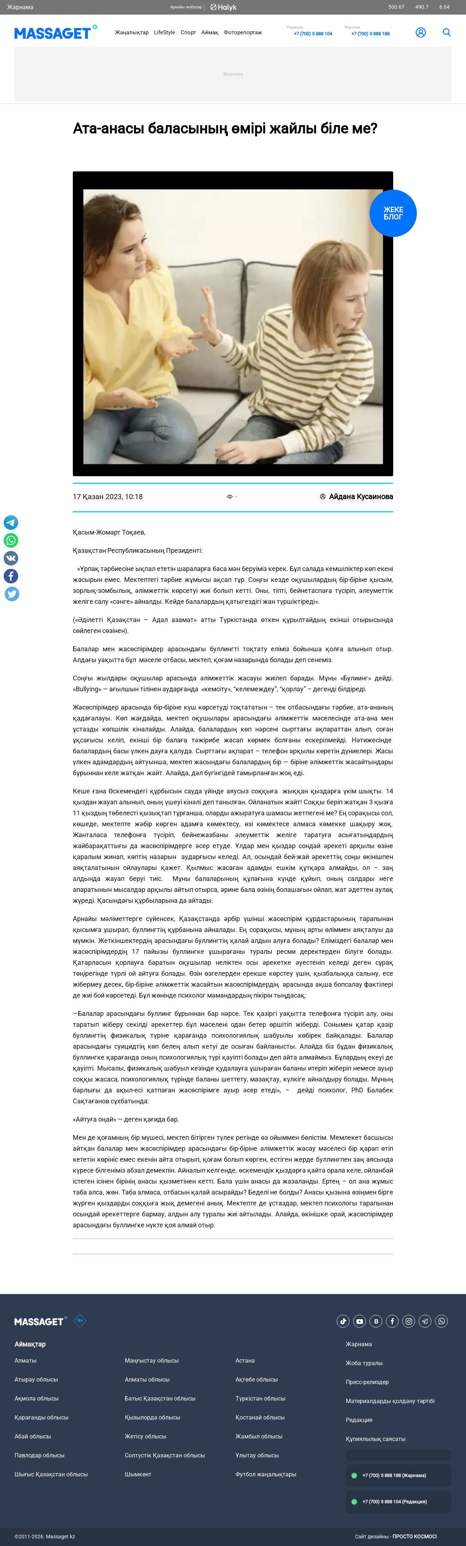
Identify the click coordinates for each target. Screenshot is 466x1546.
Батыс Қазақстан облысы (160, 1398)
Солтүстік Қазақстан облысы (165, 1455)
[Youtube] (359, 1321)
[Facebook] (392, 1321)
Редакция (359, 1420)
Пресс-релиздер (367, 1382)
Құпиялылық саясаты (376, 1439)
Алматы (25, 1360)
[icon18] (80, 1321)
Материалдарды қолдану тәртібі (390, 1401)
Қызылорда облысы (152, 1417)
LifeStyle (164, 32)
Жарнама (20, 7)
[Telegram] (425, 1321)
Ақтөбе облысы (257, 1379)
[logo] (56, 32)
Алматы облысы (147, 1379)
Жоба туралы (364, 1363)
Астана (245, 1360)
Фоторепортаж (243, 32)
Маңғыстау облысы (152, 1360)
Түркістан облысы (260, 1398)
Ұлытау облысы (257, 1455)
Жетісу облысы (145, 1436)
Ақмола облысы (37, 1398)
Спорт (188, 32)
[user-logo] (421, 32)
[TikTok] (343, 1321)
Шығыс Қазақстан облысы (51, 1474)
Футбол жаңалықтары (266, 1474)
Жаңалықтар (132, 32)
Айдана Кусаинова (356, 496)
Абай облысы (33, 1436)
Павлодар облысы (39, 1455)
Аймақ (209, 32)
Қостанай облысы (260, 1417)
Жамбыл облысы (259, 1436)
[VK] (376, 1321)
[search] (446, 32)
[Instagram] (408, 1321)
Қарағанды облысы (41, 1417)
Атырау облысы (36, 1379)
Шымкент (138, 1474)
